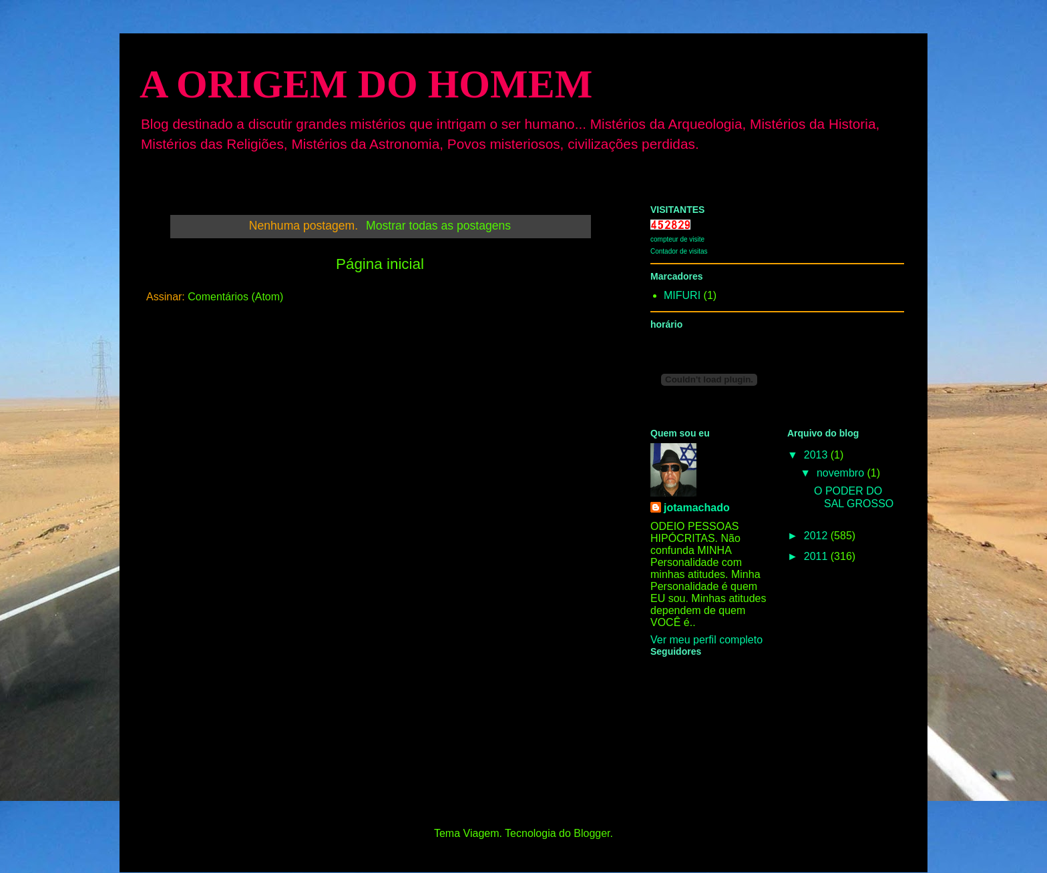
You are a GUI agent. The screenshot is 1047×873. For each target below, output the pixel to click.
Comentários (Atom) (235, 296)
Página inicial (380, 264)
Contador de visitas (679, 251)
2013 (817, 455)
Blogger (592, 833)
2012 (817, 535)
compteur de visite (677, 239)
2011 (817, 556)
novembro (842, 473)
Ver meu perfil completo (706, 639)
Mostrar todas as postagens (438, 225)
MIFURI (682, 295)
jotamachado (697, 507)
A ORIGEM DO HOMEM (366, 84)
